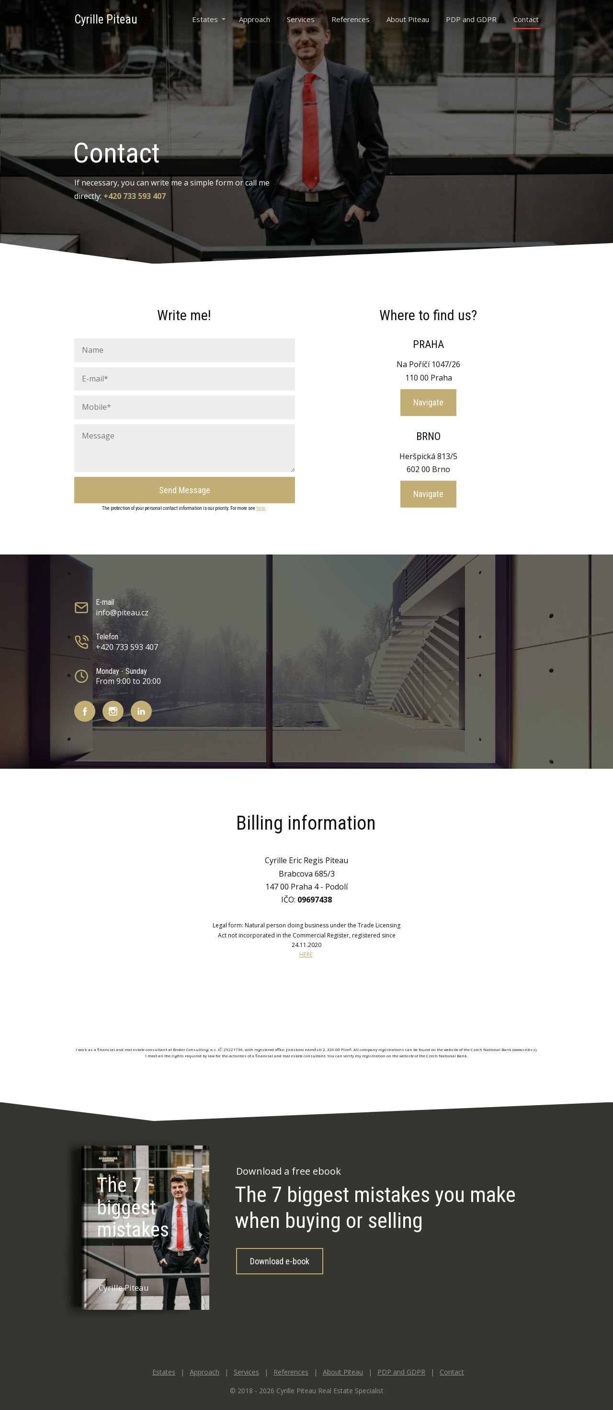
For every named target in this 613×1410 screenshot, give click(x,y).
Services (301, 19)
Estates (205, 19)
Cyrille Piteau (105, 19)
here (260, 508)
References (350, 19)
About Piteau (407, 19)
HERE (306, 954)
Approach (254, 19)
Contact (526, 19)
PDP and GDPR (471, 19)
